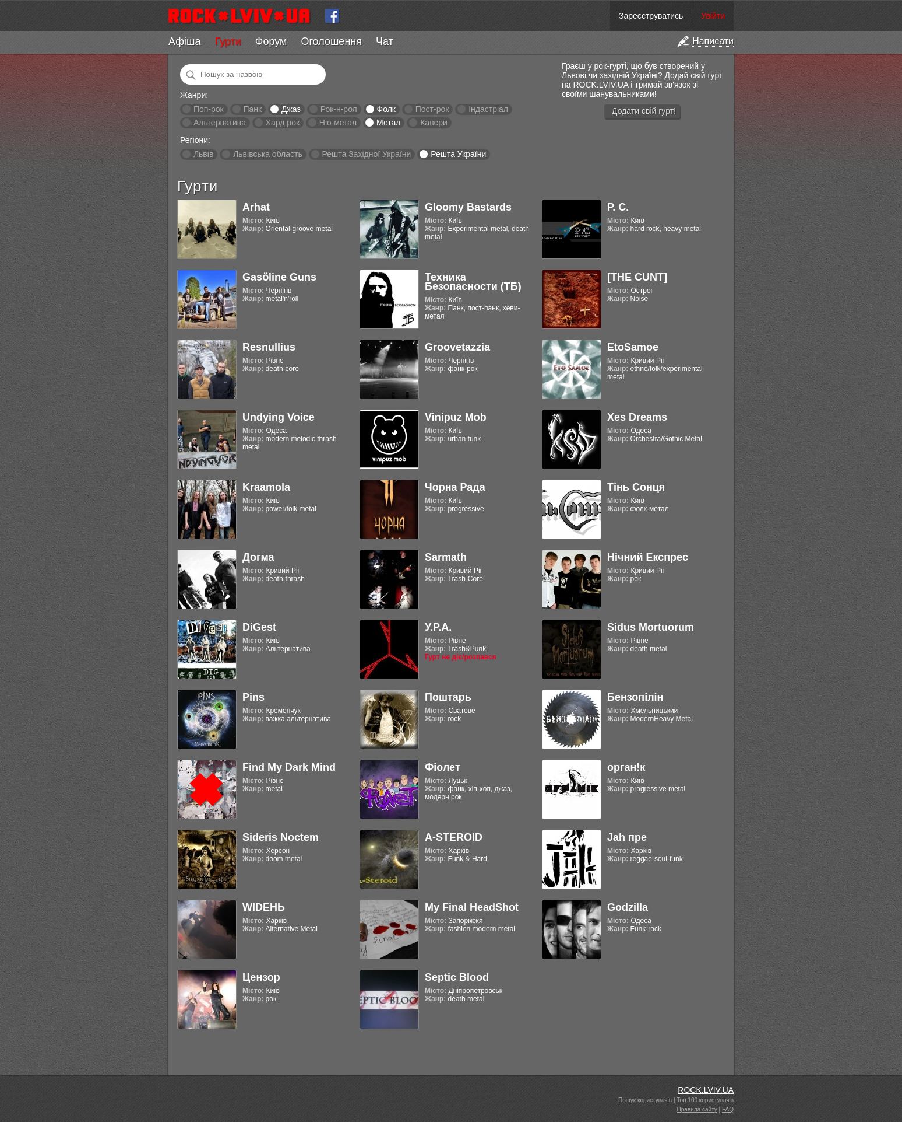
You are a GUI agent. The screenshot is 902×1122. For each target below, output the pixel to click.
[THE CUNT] (637, 277)
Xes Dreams (637, 417)
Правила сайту (697, 1109)
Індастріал (488, 109)
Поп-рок (208, 109)
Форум (271, 41)
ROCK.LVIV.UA (706, 1090)
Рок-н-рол (338, 109)
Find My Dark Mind (289, 767)
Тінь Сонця (636, 487)
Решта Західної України (366, 154)
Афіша (184, 41)
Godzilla (627, 907)
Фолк (386, 109)
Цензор (261, 977)
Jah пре (627, 837)
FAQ (728, 1109)
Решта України (458, 154)
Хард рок (283, 122)
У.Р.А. (438, 627)
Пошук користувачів (645, 1100)
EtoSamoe (632, 347)
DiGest (259, 627)
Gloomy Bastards (468, 207)
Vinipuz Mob (456, 417)
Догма (258, 557)
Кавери (434, 122)
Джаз (291, 109)
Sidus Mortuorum (650, 627)
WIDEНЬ (263, 907)
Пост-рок (432, 109)
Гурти (227, 41)
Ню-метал (338, 122)
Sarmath (446, 557)
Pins (253, 697)
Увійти (713, 15)
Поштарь (448, 697)
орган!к (626, 767)
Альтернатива (219, 122)
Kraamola (266, 487)
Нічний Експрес (647, 557)
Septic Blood (457, 977)
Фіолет (442, 767)
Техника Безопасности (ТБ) (473, 281)
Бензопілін (635, 697)
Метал (388, 122)
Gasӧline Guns (279, 277)
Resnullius (268, 347)
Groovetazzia (457, 347)
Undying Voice (278, 417)
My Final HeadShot (472, 907)
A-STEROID (453, 837)
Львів (203, 154)
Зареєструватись (651, 15)
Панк (252, 109)
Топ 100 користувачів (705, 1100)
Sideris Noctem (280, 837)
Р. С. (618, 207)
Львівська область (267, 154)
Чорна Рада (455, 487)
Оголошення (331, 41)
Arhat (256, 207)
